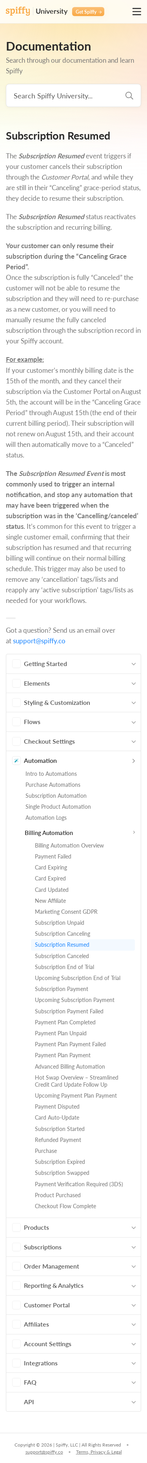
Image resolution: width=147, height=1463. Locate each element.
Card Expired (50, 878)
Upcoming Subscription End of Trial (77, 978)
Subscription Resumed (62, 944)
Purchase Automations (52, 784)
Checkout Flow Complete (65, 1206)
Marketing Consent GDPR (66, 911)
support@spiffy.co (39, 640)
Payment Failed (53, 856)
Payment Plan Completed (65, 1022)
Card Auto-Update (57, 1117)
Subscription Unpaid (59, 922)
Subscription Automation (56, 795)
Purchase (46, 1150)
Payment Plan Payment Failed (70, 1044)
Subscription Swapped (62, 1172)
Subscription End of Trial (64, 967)
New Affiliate (50, 900)
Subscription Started (60, 1129)
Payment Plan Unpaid (61, 1033)
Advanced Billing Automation (70, 1066)
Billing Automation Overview (69, 845)
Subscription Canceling (62, 933)
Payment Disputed (57, 1106)
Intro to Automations (51, 773)
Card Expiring (51, 867)
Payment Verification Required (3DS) (79, 1184)
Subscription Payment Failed (69, 1011)
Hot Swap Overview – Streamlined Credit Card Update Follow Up (76, 1081)
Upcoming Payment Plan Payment (76, 1095)
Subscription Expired (60, 1161)
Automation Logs (46, 817)
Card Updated (52, 889)
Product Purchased (58, 1195)
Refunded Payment (58, 1140)
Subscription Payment (61, 989)
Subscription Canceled (62, 956)
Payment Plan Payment (63, 1055)
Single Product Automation (58, 806)
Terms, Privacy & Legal (99, 1451)
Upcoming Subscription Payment (74, 1000)
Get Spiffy (89, 12)
